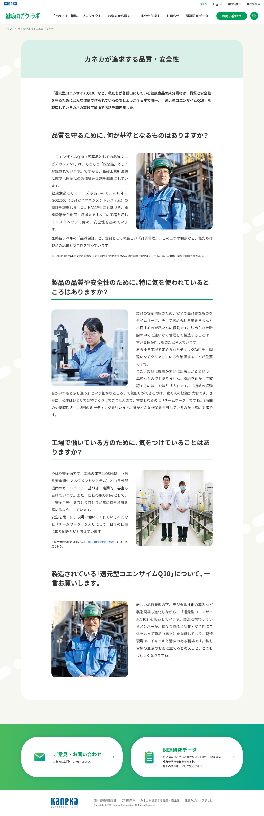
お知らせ (172, 15)
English (217, 4)
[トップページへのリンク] (23, 16)
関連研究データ (197, 15)
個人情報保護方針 (105, 800)
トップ (8, 29)
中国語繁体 (234, 4)
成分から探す (150, 15)
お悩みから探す (119, 15)
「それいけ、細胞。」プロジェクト (76, 15)
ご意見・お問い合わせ (77, 754)
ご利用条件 (128, 800)
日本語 (203, 4)
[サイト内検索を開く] (254, 16)
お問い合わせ (231, 15)
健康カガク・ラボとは (199, 800)
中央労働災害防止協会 (101, 542)
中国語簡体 (253, 4)
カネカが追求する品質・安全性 (35, 29)
